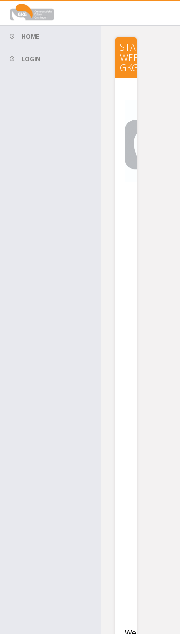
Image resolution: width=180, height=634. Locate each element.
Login (31, 59)
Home (30, 37)
